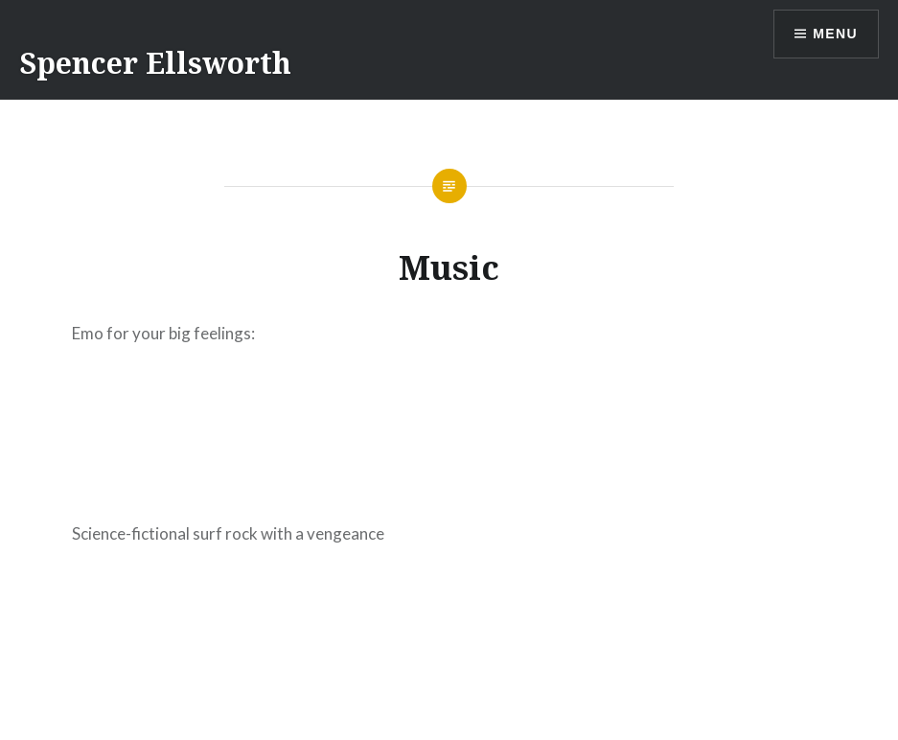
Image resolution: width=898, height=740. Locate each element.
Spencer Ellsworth (155, 62)
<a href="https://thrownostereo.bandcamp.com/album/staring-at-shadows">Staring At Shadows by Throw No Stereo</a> (449, 429)
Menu (835, 33)
